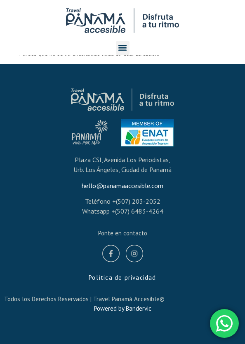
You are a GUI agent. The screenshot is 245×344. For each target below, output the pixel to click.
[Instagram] (134, 254)
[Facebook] (111, 254)
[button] (123, 48)
